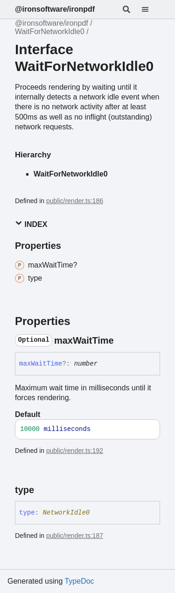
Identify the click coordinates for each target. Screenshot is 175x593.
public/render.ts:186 (74, 201)
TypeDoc (79, 581)
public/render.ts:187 (74, 535)
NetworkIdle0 (66, 512)
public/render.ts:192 (74, 450)
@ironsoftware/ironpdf (55, 9)
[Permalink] (122, 340)
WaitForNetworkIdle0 (49, 31)
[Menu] (150, 9)
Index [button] (31, 223)
